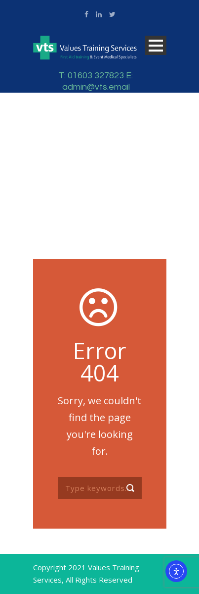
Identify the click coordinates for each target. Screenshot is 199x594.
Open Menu (155, 45)
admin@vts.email (96, 87)
